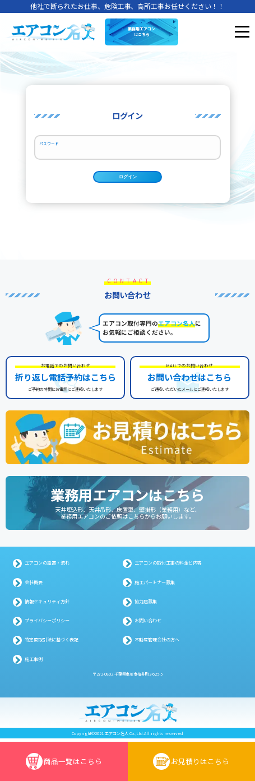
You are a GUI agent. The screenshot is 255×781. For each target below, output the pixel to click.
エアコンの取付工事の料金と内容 (168, 566)
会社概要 (34, 585)
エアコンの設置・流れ (47, 566)
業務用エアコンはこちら (141, 31)
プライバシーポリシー (47, 623)
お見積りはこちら (191, 761)
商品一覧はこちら (64, 761)
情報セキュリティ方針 (47, 604)
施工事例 (34, 662)
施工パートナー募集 (155, 585)
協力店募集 (146, 604)
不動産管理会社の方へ (157, 643)
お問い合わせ (148, 623)
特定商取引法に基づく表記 (51, 643)
